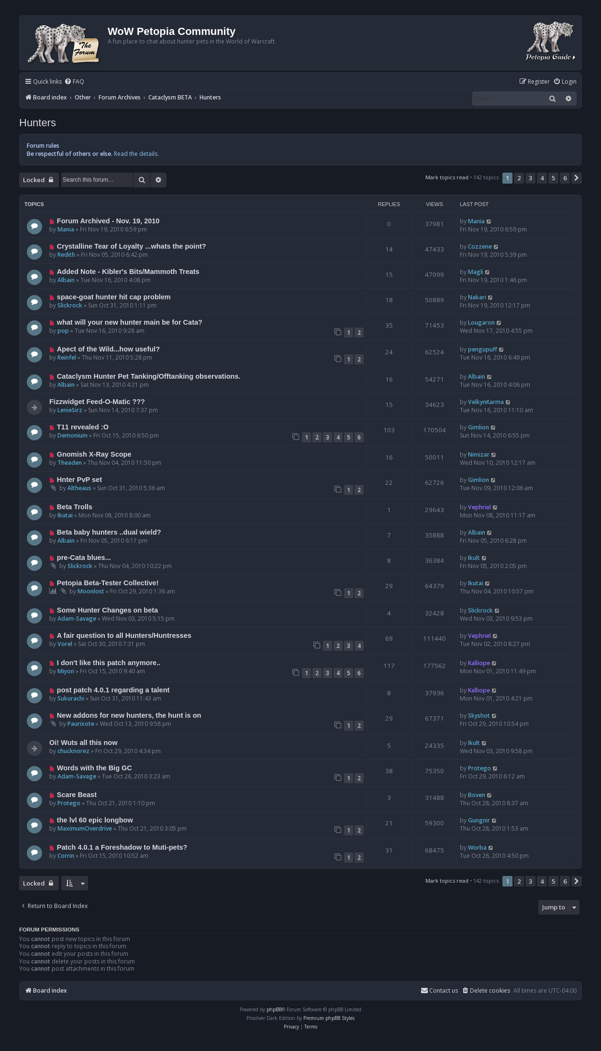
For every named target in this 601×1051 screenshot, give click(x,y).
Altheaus (79, 488)
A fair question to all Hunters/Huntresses (124, 635)
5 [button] (553, 178)
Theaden (69, 463)
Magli (475, 272)
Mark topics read (446, 177)
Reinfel (66, 357)
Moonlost (91, 591)
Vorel (64, 644)
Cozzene (480, 246)
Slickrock (69, 305)
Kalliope (479, 663)
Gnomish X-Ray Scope (94, 454)
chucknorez (73, 751)
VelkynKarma (486, 402)
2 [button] (519, 178)
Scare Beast (77, 795)
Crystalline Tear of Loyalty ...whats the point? (131, 246)
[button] (576, 178)
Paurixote (80, 724)
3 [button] (530, 178)
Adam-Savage (76, 618)
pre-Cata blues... (84, 557)
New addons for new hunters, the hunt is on (129, 715)
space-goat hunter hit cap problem (114, 297)
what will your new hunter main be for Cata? (129, 322)
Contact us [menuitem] (439, 990)
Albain (66, 280)
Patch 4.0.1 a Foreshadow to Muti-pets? (122, 847)
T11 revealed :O (83, 427)
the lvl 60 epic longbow (95, 820)
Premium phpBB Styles (329, 1018)
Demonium (72, 435)
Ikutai (65, 515)
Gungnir (479, 820)
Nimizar (479, 454)
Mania (65, 229)
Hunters (37, 123)
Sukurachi (70, 698)
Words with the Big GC (94, 768)
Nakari (477, 297)
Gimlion (478, 427)
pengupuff (482, 349)
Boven (476, 795)
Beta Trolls (74, 507)
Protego (479, 768)
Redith (66, 255)
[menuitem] (74, 82)
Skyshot (479, 716)
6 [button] (565, 178)
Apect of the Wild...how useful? (108, 349)
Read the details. (136, 154)
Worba (477, 847)
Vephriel (479, 507)
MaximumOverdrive (84, 828)
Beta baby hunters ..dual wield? (109, 532)
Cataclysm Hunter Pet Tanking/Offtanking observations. (149, 376)
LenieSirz (69, 410)
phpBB (274, 1009)
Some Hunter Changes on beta (107, 610)
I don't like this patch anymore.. (108, 663)
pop (63, 331)
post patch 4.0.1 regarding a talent (113, 690)
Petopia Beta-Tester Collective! (108, 583)
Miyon (65, 671)
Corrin (65, 856)
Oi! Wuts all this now (83, 742)
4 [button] (542, 178)
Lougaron (481, 322)
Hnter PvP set (79, 479)
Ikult (474, 558)
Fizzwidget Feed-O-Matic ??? (97, 401)
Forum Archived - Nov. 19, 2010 (108, 221)
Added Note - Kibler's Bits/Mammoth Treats (128, 271)
